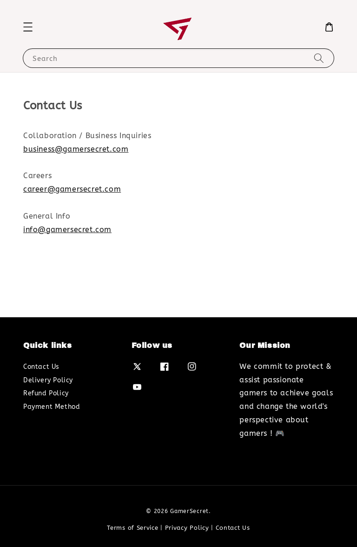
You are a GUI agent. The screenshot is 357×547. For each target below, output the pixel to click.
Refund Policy (46, 393)
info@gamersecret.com (67, 229)
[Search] (319, 58)
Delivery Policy (48, 380)
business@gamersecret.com (75, 149)
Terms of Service (132, 527)
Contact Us (41, 367)
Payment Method (51, 407)
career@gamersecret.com (72, 189)
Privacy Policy (187, 527)
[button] (28, 27)
